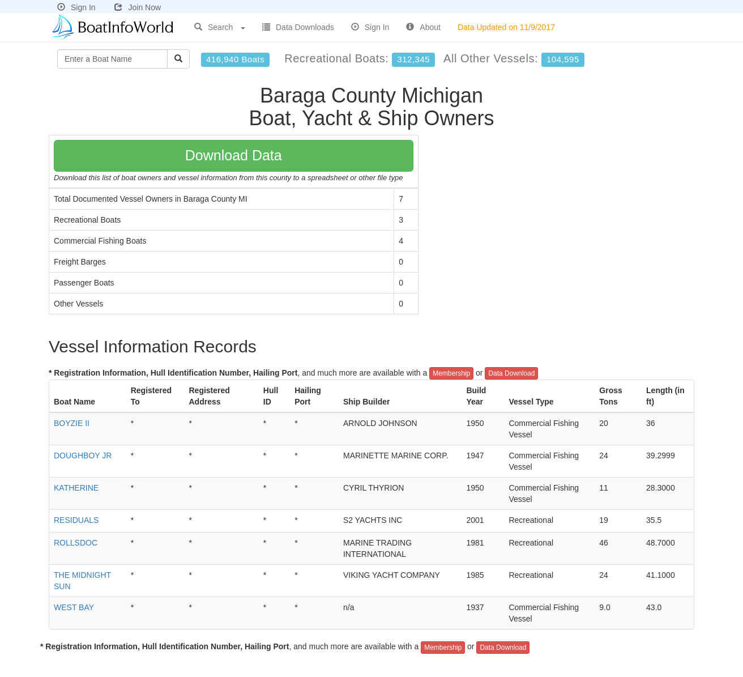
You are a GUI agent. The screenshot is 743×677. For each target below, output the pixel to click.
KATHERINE (76, 487)
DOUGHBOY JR (83, 455)
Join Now (137, 7)
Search (219, 27)
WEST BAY (74, 607)
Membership (451, 373)
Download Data (233, 155)
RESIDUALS (76, 520)
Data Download (511, 373)
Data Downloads (298, 27)
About (423, 27)
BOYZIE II (71, 423)
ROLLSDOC (75, 542)
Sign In (76, 7)
